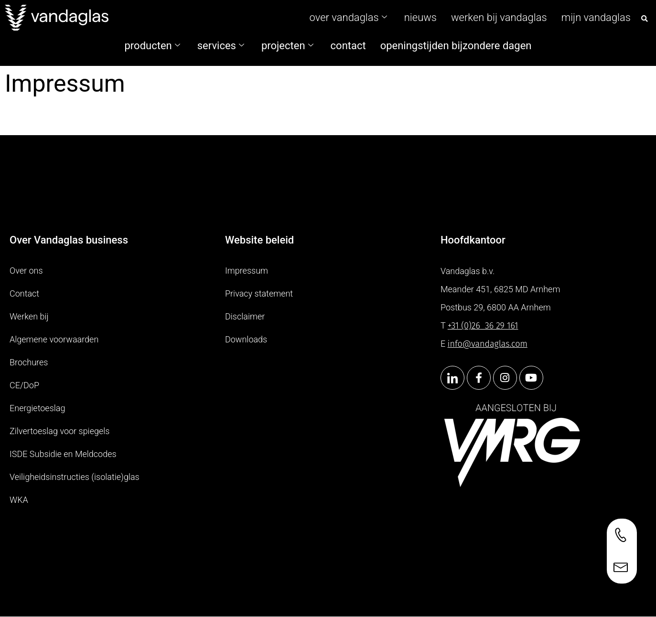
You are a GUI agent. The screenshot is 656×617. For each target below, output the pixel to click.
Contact (24, 293)
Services (220, 46)
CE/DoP (24, 385)
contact (348, 46)
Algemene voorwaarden (54, 339)
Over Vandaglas (348, 17)
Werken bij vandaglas (499, 17)
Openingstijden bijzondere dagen (456, 46)
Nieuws (420, 17)
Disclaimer (245, 316)
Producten (152, 46)
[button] (644, 18)
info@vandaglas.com (487, 344)
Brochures (29, 362)
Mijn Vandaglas (596, 17)
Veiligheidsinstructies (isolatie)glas (75, 477)
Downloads (246, 339)
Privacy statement (259, 293)
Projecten (287, 46)
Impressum (246, 271)
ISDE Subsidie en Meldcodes (63, 454)
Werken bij (29, 316)
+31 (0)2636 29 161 (483, 325)
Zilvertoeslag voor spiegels (59, 431)
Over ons (26, 271)
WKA (19, 500)
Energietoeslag (37, 408)
